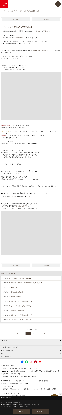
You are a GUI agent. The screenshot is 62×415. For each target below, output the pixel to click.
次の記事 (46, 19)
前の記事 (15, 19)
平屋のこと (46, 31)
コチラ (14, 196)
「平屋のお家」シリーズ (40, 50)
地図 (37, 368)
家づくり (39, 31)
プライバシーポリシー (25, 404)
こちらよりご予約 (21, 206)
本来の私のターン (20, 37)
